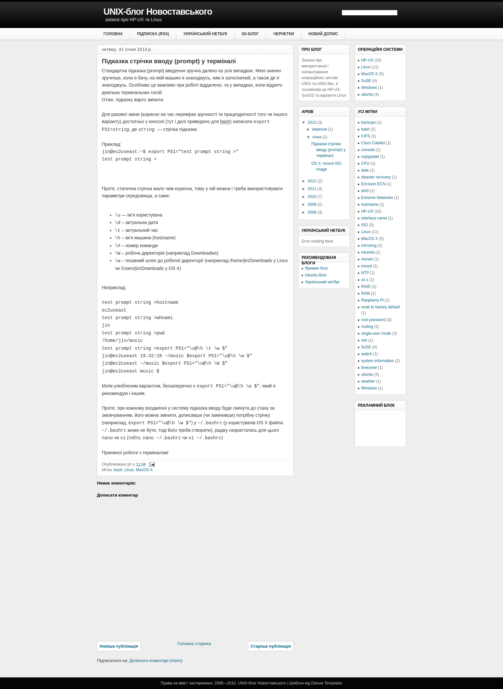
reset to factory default (380, 307)
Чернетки (283, 34)
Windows (369, 87)
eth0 (365, 191)
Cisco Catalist (373, 143)
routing (367, 326)
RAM (365, 293)
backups (368, 122)
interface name (374, 218)
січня (317, 137)
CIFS (365, 136)
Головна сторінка (194, 643)
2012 (313, 181)
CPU (365, 163)
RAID (366, 286)
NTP (365, 273)
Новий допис (323, 34)
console (367, 150)
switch (366, 354)
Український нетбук (205, 34)
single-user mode (376, 333)
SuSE (366, 80)
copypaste (370, 156)
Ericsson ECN (373, 184)
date (365, 170)
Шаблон (296, 683)
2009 (313, 204)
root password (373, 319)
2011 (313, 189)
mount (366, 266)
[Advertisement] (390, 428)
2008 (313, 212)
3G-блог (250, 34)
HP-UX (367, 60)
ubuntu (367, 94)
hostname (369, 204)
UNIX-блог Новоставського (157, 12)
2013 (313, 122)
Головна (113, 34)
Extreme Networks (377, 197)
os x (364, 279)
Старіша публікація (271, 646)
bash (118, 470)
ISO (364, 225)
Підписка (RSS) (153, 34)
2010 (313, 196)
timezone (369, 367)
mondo (367, 259)
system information (377, 361)
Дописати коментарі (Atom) (156, 660)
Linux (129, 470)
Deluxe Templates (326, 683)
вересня (320, 129)
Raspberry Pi (372, 300)
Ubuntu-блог (316, 275)
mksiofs (367, 252)
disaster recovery (376, 177)
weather (368, 381)
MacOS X (144, 470)
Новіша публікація (119, 646)
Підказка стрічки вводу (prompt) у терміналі (169, 61)
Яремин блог (316, 268)
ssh (364, 340)
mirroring (368, 245)
